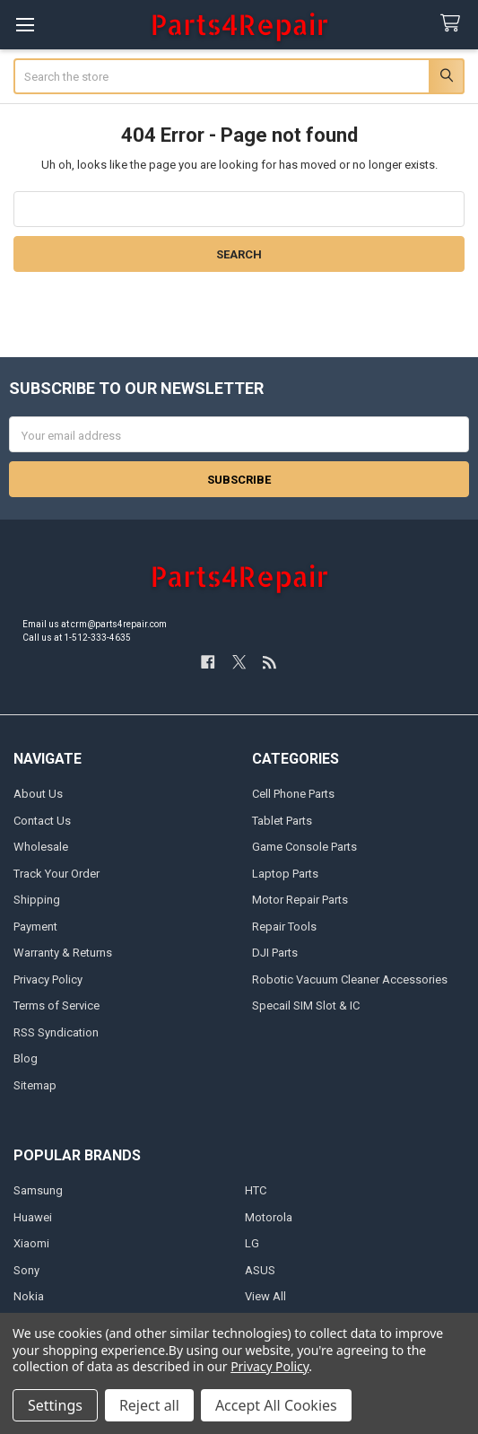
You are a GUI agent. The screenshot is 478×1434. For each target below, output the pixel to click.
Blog (25, 1058)
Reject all (149, 1405)
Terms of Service (56, 1005)
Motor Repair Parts (300, 899)
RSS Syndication (56, 1032)
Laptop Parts (285, 873)
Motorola (268, 1217)
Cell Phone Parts (293, 793)
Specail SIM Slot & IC (306, 1005)
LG (252, 1243)
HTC (255, 1190)
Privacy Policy (48, 979)
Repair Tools (284, 926)
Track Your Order (56, 873)
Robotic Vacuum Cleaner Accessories (350, 979)
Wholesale (40, 846)
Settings (55, 1405)
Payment (35, 926)
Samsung (38, 1190)
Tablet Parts (282, 820)
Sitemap (34, 1085)
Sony (26, 1270)
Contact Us (42, 820)
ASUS (260, 1270)
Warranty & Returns (62, 952)
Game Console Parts (304, 846)
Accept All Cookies (276, 1405)
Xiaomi (31, 1243)
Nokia (28, 1296)
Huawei (32, 1217)
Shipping (36, 899)
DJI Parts (275, 952)
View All (265, 1296)
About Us (38, 793)
